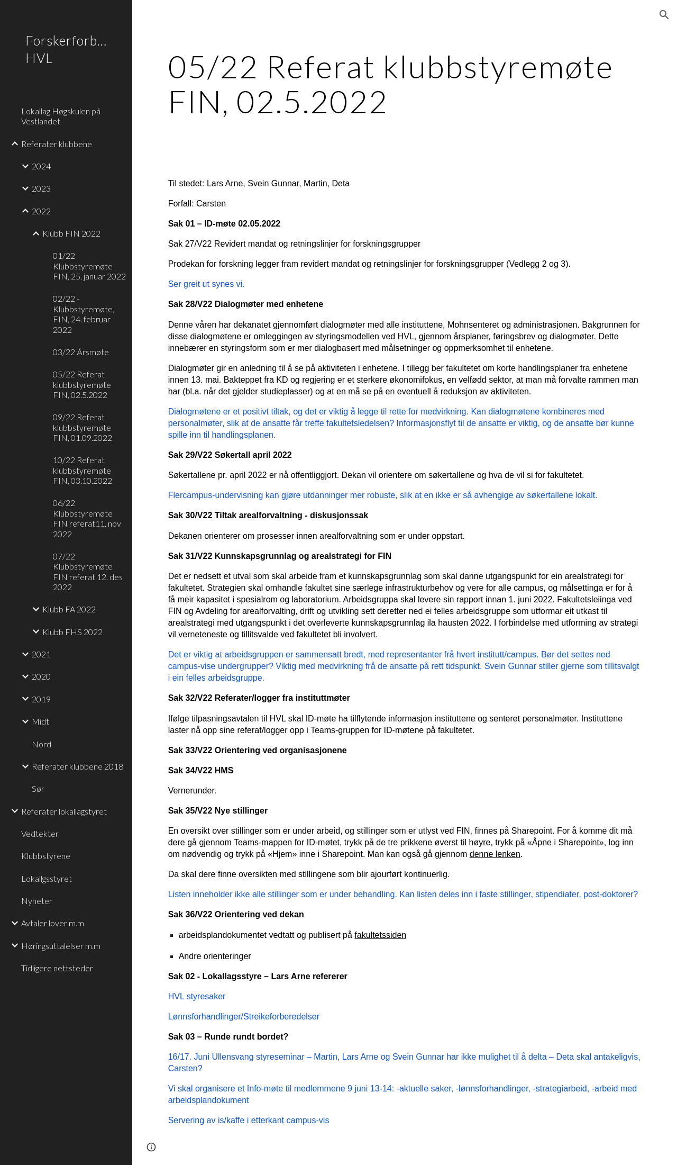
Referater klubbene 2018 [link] (77, 766)
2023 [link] (41, 188)
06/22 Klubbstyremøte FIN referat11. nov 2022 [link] (87, 518)
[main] (405, 83)
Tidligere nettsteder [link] (57, 968)
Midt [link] (40, 721)
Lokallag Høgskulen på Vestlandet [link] (60, 116)
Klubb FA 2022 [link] (69, 609)
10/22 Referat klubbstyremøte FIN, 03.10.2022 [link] (82, 470)
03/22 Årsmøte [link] (81, 352)
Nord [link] (41, 744)
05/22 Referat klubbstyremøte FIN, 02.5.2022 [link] (82, 384)
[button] (664, 15)
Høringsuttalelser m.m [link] (60, 946)
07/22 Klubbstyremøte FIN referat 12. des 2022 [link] (88, 571)
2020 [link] (41, 676)
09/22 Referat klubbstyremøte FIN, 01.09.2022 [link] (82, 427)
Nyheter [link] (36, 901)
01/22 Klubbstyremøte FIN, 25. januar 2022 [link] (89, 265)
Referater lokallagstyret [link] (64, 811)
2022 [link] (41, 211)
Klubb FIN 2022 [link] (71, 233)
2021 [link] (41, 654)
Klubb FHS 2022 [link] (72, 632)
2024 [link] (41, 166)
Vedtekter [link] (40, 833)
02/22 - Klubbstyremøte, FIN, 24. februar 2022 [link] (83, 313)
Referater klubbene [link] (56, 144)
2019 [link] (41, 699)
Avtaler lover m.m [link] (52, 923)
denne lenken (495, 854)
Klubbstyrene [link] (45, 856)
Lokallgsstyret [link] (46, 878)
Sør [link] (38, 788)
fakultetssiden (380, 935)
